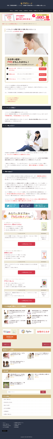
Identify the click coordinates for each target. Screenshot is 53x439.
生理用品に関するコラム (18, 422)
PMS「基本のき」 (7, 399)
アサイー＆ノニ (12, 79)
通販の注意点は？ (12, 101)
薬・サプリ (41, 10)
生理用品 (20, 10)
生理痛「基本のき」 (8, 414)
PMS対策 (30, 10)
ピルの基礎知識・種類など (13, 23)
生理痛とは (36, 10)
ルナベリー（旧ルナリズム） (13, 224)
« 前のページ (6, 344)
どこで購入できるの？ (13, 99)
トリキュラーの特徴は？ (13, 97)
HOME (3, 23)
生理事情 (16, 10)
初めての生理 (6, 405)
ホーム (4, 422)
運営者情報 (16, 427)
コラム (6, 23)
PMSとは (11, 10)
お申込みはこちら (27, 244)
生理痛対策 (26, 10)
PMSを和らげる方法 (8, 402)
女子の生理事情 (7, 408)
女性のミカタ (12, 74)
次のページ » (46, 344)
